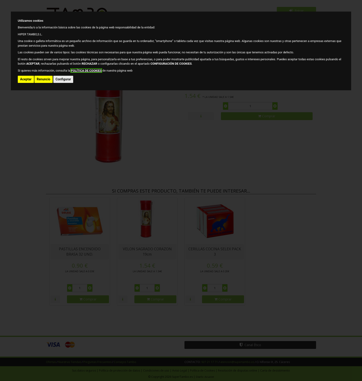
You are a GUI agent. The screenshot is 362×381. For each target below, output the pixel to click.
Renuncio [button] (43, 79)
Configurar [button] (63, 79)
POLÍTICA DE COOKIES (86, 70)
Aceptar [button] (26, 79)
